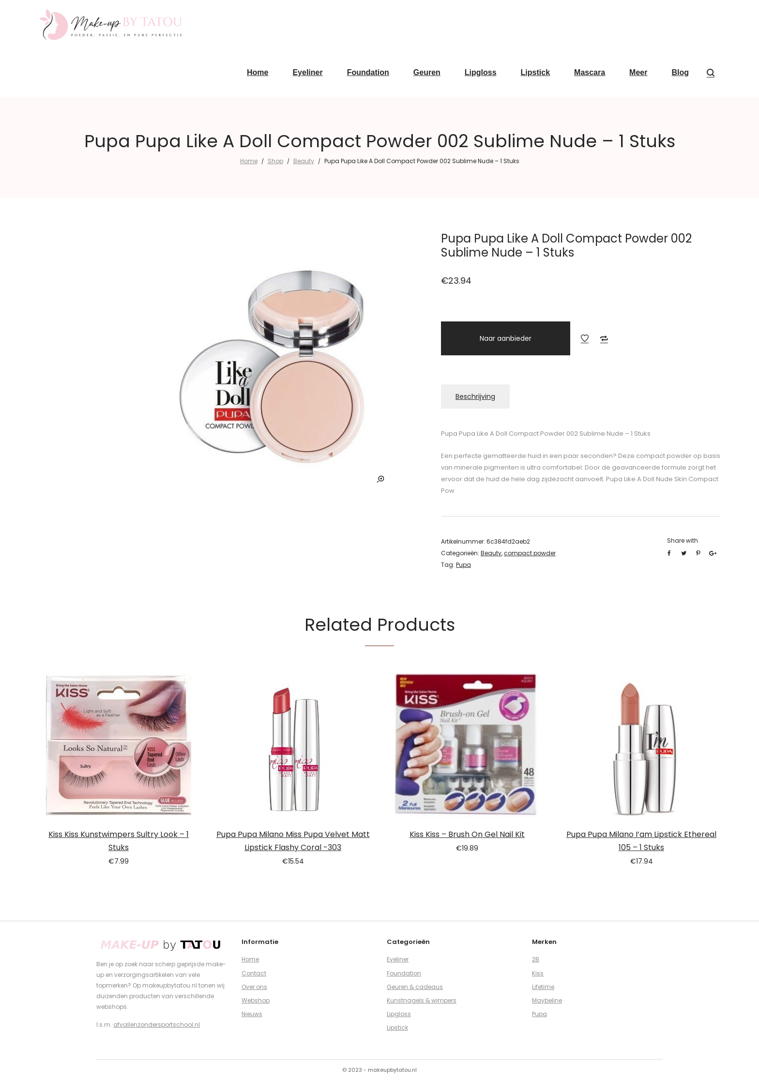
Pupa (463, 565)
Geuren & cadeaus (415, 987)
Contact (254, 973)
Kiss (538, 973)
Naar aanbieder (505, 338)
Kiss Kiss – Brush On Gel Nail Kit (467, 834)
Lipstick (397, 1027)
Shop (275, 161)
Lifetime (543, 987)
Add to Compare (604, 338)
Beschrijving (475, 396)
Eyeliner (398, 959)
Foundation (404, 973)
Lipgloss (399, 1014)
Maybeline (547, 1000)
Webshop (256, 1000)
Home (249, 161)
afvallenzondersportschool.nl (156, 1024)
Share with (682, 540)
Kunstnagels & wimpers (421, 1000)
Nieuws (252, 1014)
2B (535, 959)
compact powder (530, 553)
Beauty (303, 161)
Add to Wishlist (584, 338)
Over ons (254, 987)
